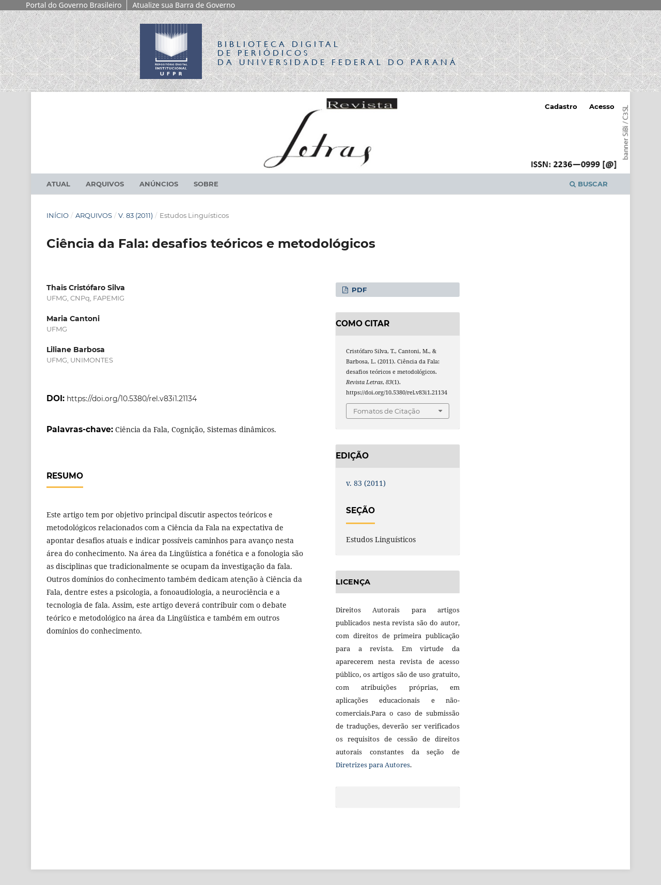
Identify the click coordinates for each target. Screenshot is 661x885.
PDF (358, 290)
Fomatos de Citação (386, 411)
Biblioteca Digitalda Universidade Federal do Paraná (337, 53)
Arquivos (105, 184)
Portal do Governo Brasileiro (73, 5)
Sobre (206, 184)
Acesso (602, 106)
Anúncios (158, 184)
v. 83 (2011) (135, 215)
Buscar (589, 184)
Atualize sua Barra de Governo (183, 5)
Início (57, 215)
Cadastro (561, 106)
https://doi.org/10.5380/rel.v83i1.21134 (132, 398)
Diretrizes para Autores (373, 764)
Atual (58, 184)
